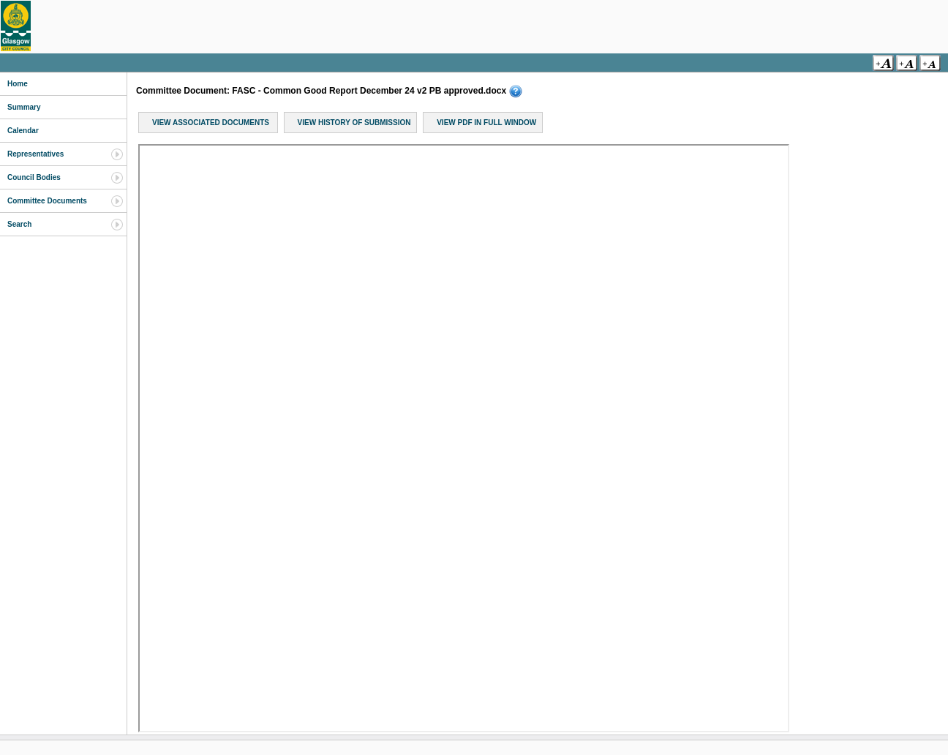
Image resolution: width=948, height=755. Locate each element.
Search (19, 224)
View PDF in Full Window (486, 123)
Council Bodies (34, 177)
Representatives (35, 154)
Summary (24, 107)
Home (17, 84)
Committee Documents (47, 201)
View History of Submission (354, 123)
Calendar (23, 131)
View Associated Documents (210, 123)
